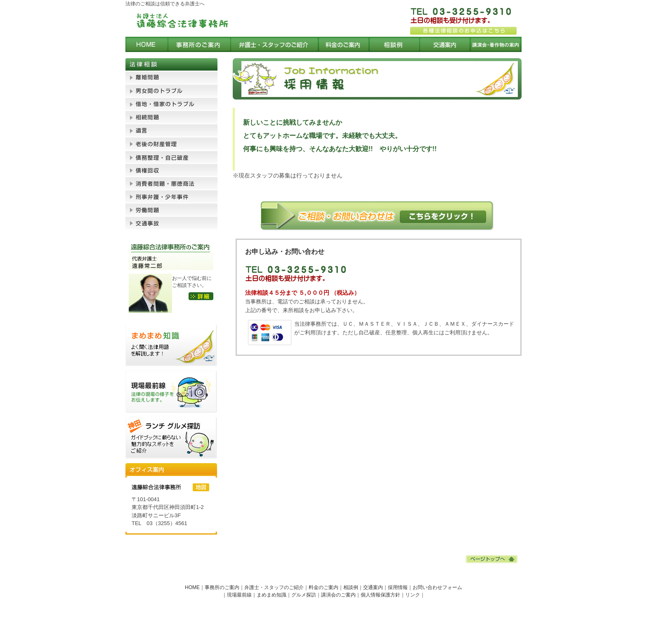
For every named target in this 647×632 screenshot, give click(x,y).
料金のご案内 (323, 587)
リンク (412, 595)
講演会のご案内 (338, 595)
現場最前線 (239, 595)
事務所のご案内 (222, 587)
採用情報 (398, 587)
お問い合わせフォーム (437, 587)
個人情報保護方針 (380, 595)
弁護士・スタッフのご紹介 (274, 587)
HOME (192, 587)
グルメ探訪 (303, 595)
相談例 (350, 587)
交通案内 (373, 587)
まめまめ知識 (271, 595)
